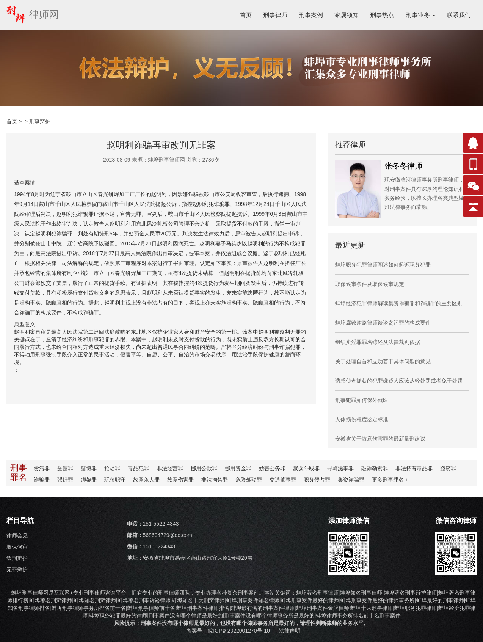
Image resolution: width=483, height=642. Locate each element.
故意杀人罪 (146, 480)
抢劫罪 (112, 468)
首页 (246, 15)
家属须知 (346, 15)
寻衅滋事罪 (340, 468)
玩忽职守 (114, 480)
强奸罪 (65, 480)
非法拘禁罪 (214, 480)
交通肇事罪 (283, 480)
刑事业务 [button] (420, 15)
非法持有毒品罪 (414, 468)
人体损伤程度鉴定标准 (361, 419)
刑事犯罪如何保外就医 (361, 400)
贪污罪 (42, 468)
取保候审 (17, 547)
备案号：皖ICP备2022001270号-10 (229, 631)
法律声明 (289, 631)
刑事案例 (311, 15)
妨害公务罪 (272, 468)
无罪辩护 (17, 570)
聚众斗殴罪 (306, 468)
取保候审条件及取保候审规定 (369, 284)
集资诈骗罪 (351, 480)
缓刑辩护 (17, 558)
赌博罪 (89, 468)
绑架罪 (89, 480)
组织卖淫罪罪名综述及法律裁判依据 (377, 342)
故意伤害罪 (180, 480)
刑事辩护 (39, 121)
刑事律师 (275, 15)
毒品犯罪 (138, 468)
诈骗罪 (42, 480)
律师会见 (17, 535)
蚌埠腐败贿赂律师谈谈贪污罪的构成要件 (383, 323)
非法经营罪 (170, 468)
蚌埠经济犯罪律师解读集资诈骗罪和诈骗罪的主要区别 (399, 303)
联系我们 (459, 15)
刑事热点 (382, 15)
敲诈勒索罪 (374, 468)
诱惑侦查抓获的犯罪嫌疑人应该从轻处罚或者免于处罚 (399, 381)
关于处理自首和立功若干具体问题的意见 (383, 361)
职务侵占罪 (317, 480)
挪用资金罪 (238, 468)
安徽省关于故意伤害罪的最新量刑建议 (380, 439)
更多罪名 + (390, 480)
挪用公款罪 (204, 468)
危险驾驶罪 (248, 480)
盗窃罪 (448, 468)
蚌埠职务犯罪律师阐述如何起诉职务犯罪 (383, 265)
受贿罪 (65, 468)
